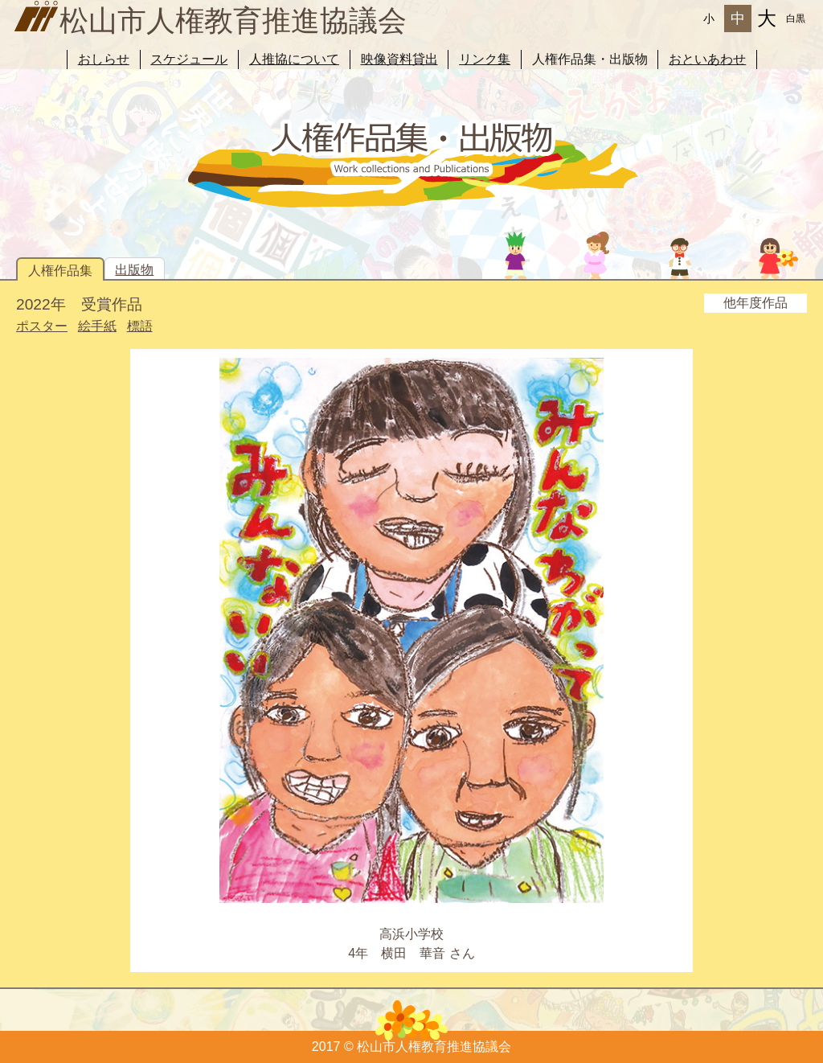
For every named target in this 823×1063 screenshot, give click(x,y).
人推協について (294, 59)
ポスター (42, 326)
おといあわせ (707, 59)
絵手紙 (97, 326)
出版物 (134, 270)
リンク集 (484, 59)
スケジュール (188, 59)
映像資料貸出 (399, 59)
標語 (140, 326)
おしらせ (103, 59)
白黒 (795, 18)
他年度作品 (755, 303)
